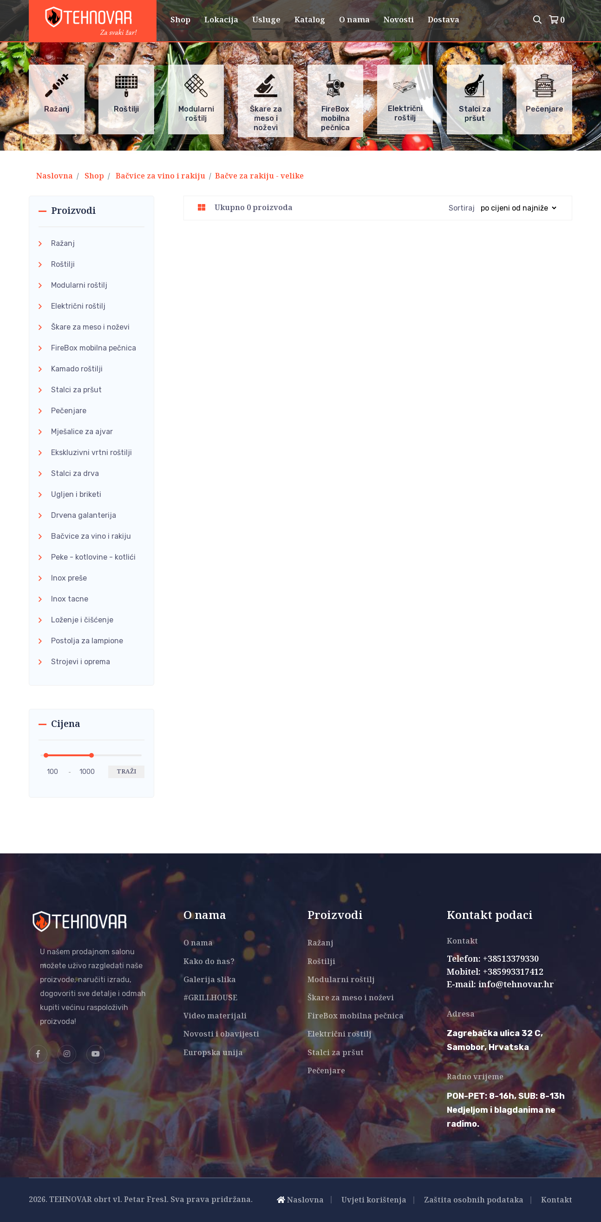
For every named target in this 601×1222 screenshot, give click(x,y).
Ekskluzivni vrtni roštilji (91, 452)
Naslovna (54, 176)
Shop (180, 20)
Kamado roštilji (77, 368)
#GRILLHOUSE (210, 998)
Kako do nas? (209, 962)
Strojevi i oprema (80, 661)
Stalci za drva (75, 473)
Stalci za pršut (76, 389)
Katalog (309, 20)
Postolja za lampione (87, 640)
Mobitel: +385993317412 (495, 972)
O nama (354, 20)
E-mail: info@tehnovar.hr (500, 985)
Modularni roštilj (79, 285)
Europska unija (213, 1053)
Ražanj (63, 243)
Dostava (443, 20)
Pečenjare (68, 410)
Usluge (266, 20)
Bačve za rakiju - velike (259, 176)
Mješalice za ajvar (82, 431)
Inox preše (69, 578)
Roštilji (63, 264)
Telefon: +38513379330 (493, 959)
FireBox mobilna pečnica (93, 347)
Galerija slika (209, 980)
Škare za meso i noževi (90, 327)
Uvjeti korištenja (373, 1200)
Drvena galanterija (83, 515)
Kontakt (556, 1200)
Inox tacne (69, 598)
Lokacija (221, 20)
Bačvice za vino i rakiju (160, 176)
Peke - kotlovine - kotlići (93, 557)
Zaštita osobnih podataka (473, 1200)
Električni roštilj (78, 306)
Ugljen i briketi (76, 494)
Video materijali (215, 1016)
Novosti (399, 20)
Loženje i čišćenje (82, 619)
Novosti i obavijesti (221, 1034)
